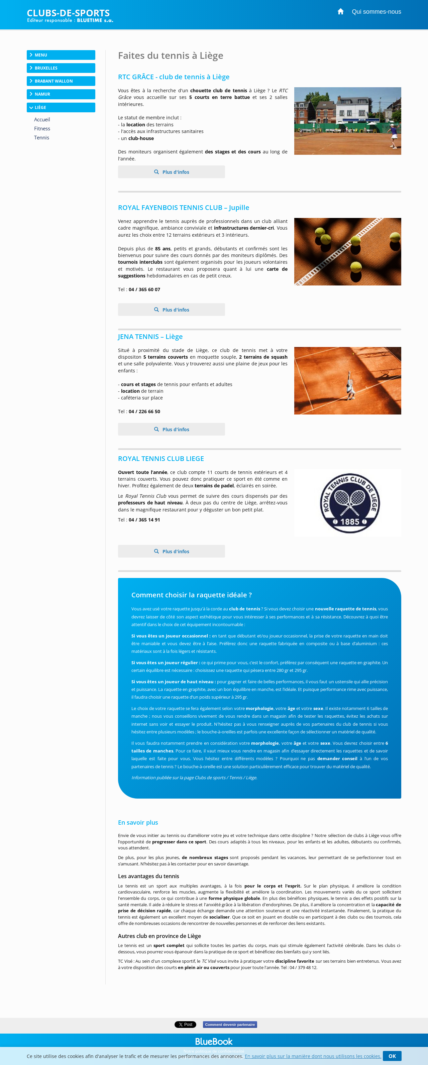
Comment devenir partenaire (230, 1025)
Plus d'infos (175, 172)
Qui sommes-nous (376, 11)
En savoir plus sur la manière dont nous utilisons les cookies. (313, 1056)
